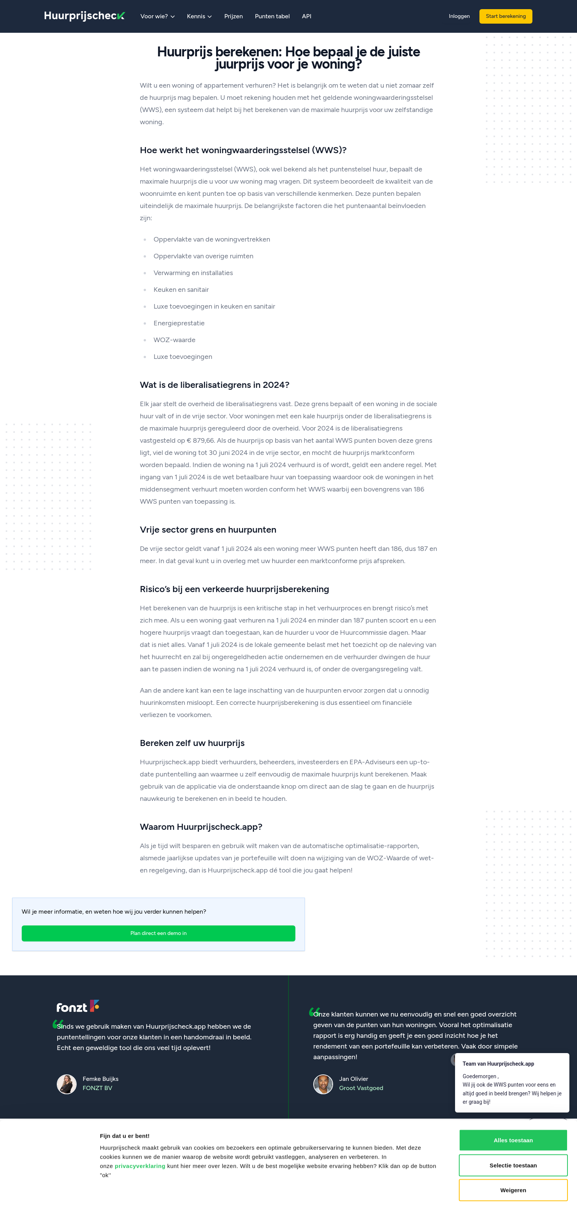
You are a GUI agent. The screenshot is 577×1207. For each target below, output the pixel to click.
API (306, 16)
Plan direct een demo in (158, 933)
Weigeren (513, 1135)
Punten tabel (272, 16)
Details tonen (412, 1192)
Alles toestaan (513, 1085)
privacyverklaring (140, 1111)
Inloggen (459, 16)
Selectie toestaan (513, 1110)
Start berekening (506, 16)
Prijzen (233, 16)
